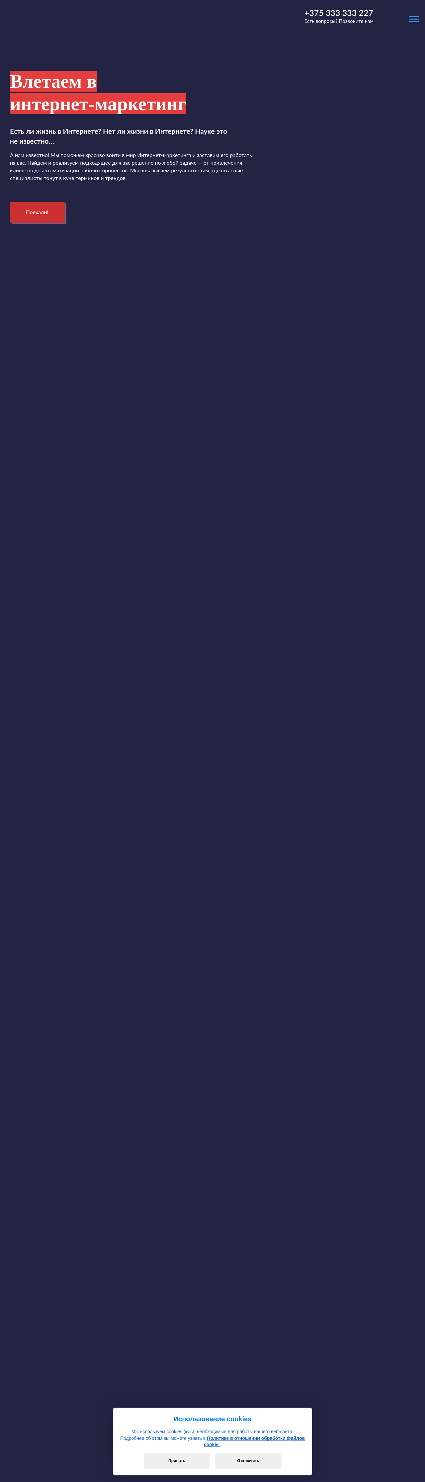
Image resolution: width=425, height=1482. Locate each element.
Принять (176, 1460)
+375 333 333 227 (338, 13)
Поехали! (37, 212)
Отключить (248, 1460)
